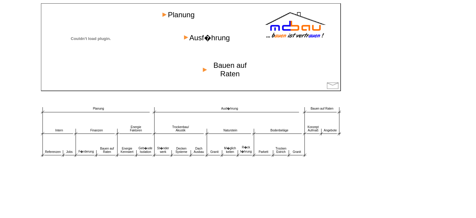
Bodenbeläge (279, 130)
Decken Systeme (181, 150)
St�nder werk (163, 150)
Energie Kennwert (127, 150)
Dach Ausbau (199, 150)
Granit (214, 152)
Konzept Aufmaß (313, 128)
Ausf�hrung (229, 108)
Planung (98, 108)
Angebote (330, 130)
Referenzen (53, 152)
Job (68, 152)
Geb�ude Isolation (145, 150)
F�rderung (86, 151)
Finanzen (96, 130)
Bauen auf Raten (322, 108)
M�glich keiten (230, 150)
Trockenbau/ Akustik (180, 128)
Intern (59, 130)
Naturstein (230, 130)
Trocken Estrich (281, 150)
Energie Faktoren (136, 128)
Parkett (263, 152)
